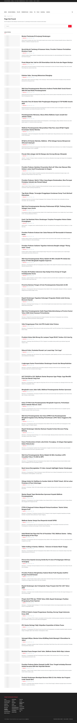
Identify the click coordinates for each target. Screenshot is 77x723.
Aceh (5, 699)
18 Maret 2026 (29, 563)
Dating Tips (6, 705)
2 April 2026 (29, 406)
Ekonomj (6, 707)
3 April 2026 (29, 391)
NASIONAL (43, 12)
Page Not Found (9, 16)
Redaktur (24, 64)
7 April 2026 (29, 301)
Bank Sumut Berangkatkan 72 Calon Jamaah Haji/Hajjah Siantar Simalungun (47, 468)
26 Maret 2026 (29, 522)
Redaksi (24, 511)
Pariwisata (14, 705)
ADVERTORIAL (7, 701)
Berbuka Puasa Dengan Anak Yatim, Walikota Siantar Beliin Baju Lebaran (46, 651)
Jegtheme (27, 719)
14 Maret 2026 (29, 653)
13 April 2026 (29, 131)
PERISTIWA (14, 712)
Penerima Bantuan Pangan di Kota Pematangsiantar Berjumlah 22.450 (45, 285)
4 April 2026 (29, 380)
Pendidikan (14, 710)
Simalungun (21, 708)
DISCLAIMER (66, 719)
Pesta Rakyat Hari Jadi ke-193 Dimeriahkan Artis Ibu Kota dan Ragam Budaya (47, 62)
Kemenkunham (7, 711)
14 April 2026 (29, 105)
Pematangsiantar (15, 707)
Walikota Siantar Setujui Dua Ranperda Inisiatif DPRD (39, 520)
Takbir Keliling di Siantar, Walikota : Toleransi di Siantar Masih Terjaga (44, 546)
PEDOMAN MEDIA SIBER (58, 719)
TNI (34, 12)
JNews (8, 719)
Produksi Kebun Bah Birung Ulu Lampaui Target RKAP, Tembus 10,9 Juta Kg (47, 337)
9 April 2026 (29, 223)
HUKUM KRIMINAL (12, 12)
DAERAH (48, 12)
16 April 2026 (29, 64)
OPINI (13, 704)
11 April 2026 (29, 144)
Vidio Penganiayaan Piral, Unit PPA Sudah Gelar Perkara (40, 324)
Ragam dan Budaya (21, 703)
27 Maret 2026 (29, 511)
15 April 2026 (29, 77)
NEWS (5, 12)
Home (5, 16)
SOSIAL (31, 12)
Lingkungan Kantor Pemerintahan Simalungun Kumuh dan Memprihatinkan (46, 363)
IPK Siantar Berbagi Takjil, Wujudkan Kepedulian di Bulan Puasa (43, 625)
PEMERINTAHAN (25, 12)
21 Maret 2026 (29, 537)
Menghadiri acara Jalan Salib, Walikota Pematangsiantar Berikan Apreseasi (46, 389)
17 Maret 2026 (29, 602)
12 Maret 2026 (29, 668)
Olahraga (14, 702)
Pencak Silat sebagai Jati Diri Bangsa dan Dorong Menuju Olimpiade (44, 154)
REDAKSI (71, 719)
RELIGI (20, 705)
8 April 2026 (29, 275)
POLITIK (18, 12)
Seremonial (21, 706)
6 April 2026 (29, 365)
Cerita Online (6, 702)
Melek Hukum (7, 713)
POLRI (38, 12)
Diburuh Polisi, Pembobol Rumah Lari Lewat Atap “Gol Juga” (42, 350)
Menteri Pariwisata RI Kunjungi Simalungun (36, 36)
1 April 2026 (29, 458)
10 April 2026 (29, 210)
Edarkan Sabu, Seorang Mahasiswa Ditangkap (37, 75)
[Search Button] (70, 26)
